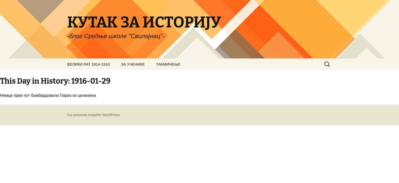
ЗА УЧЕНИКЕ (133, 64)
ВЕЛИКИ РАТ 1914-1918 (88, 64)
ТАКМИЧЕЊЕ (168, 64)
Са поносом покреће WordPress (93, 115)
